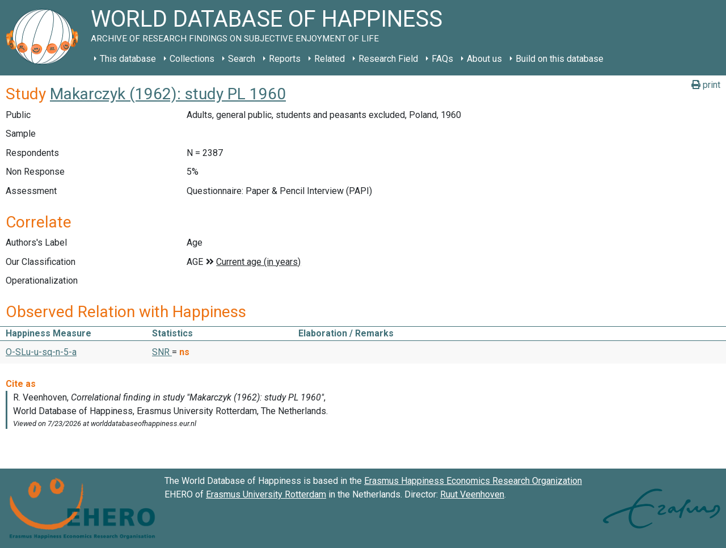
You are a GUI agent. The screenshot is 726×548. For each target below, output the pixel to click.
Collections (192, 58)
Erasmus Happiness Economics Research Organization (473, 480)
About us (484, 58)
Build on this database (559, 58)
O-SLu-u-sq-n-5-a (41, 352)
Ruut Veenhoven (472, 494)
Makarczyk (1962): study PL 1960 (168, 94)
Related (329, 58)
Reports (285, 58)
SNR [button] (162, 352)
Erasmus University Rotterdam (266, 494)
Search (241, 58)
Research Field (388, 58)
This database (128, 58)
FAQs (442, 58)
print (705, 84)
